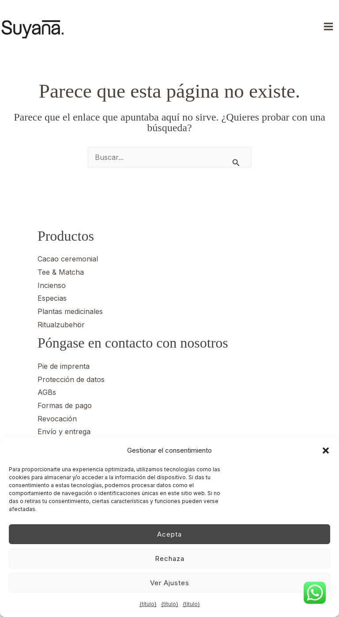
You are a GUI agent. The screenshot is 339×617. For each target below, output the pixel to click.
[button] (325, 450)
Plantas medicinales (70, 311)
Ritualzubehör (61, 324)
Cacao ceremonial (68, 258)
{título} (148, 604)
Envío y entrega (64, 431)
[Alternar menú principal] (329, 26)
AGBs (47, 392)
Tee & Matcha (61, 272)
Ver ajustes (169, 583)
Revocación (57, 418)
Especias (52, 298)
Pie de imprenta (64, 366)
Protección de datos (71, 379)
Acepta (169, 534)
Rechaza (170, 558)
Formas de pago (65, 405)
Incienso (52, 285)
